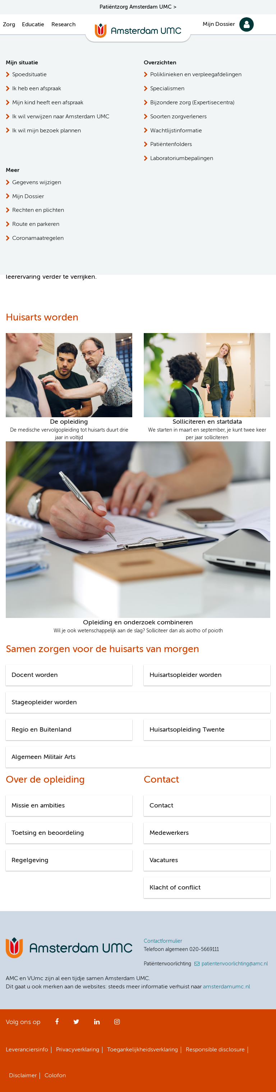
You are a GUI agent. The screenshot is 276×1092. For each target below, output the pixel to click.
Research (63, 25)
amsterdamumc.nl (226, 987)
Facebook (57, 1024)
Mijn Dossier (219, 24)
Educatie (33, 25)
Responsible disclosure (215, 1050)
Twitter (76, 1024)
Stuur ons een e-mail (229, 136)
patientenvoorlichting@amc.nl (235, 963)
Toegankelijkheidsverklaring (142, 1050)
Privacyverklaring (77, 1050)
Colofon (55, 1076)
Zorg (9, 25)
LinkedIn (97, 1024)
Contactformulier (163, 941)
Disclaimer (23, 1076)
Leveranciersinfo (27, 1050)
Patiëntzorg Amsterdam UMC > (138, 7)
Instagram (117, 1024)
